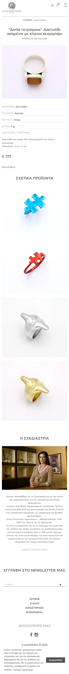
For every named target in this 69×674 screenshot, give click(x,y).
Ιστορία (34, 599)
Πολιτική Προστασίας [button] (23, 670)
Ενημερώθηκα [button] (55, 660)
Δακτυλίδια (40, 20)
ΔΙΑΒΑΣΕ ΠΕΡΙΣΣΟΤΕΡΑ (34, 550)
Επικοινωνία (34, 612)
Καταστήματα (34, 608)
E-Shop (34, 603)
